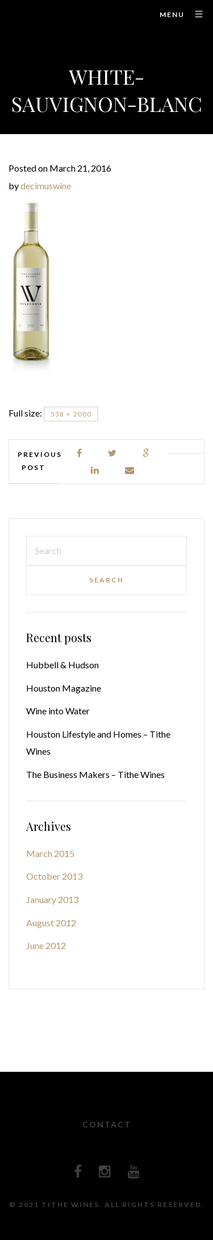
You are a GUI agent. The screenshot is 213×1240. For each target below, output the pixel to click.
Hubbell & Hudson (62, 664)
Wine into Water (58, 710)
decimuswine (45, 185)
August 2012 (51, 922)
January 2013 (52, 899)
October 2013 (54, 876)
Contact (106, 1124)
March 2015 (50, 853)
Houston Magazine (63, 688)
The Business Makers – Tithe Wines (95, 774)
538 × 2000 (71, 414)
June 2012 (46, 945)
